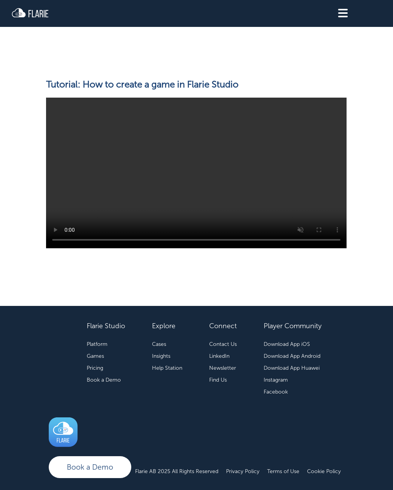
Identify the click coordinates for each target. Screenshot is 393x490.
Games (95, 356)
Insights (161, 356)
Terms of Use (283, 471)
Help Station (167, 368)
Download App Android (292, 356)
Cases (159, 344)
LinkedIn (219, 356)
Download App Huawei (292, 368)
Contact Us (223, 344)
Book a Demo (90, 467)
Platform (97, 344)
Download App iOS (287, 344)
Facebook (276, 392)
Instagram (276, 380)
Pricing (95, 368)
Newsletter (222, 368)
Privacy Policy (242, 471)
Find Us (218, 380)
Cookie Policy (324, 471)
